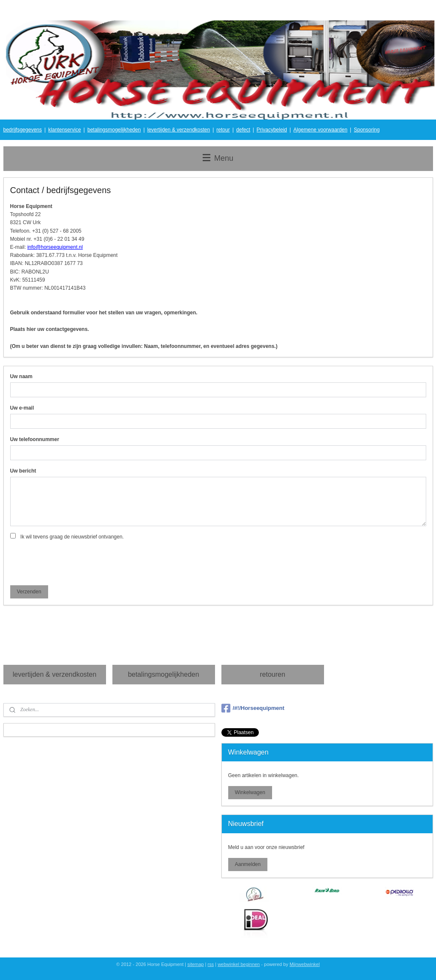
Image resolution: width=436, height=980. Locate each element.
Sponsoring (367, 130)
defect (243, 130)
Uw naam (21, 376)
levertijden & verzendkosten (178, 130)
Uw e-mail (22, 408)
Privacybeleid (272, 130)
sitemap (195, 964)
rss (211, 964)
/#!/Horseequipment (252, 708)
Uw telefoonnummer (34, 439)
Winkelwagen (250, 792)
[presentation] (75, 561)
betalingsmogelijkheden (114, 130)
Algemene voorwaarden (320, 130)
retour (222, 130)
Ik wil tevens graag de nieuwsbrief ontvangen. (72, 536)
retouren (272, 674)
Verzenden (29, 591)
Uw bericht (23, 470)
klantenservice (64, 130)
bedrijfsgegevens (22, 130)
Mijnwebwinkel (305, 964)
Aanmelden (248, 864)
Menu (218, 158)
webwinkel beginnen (239, 964)
